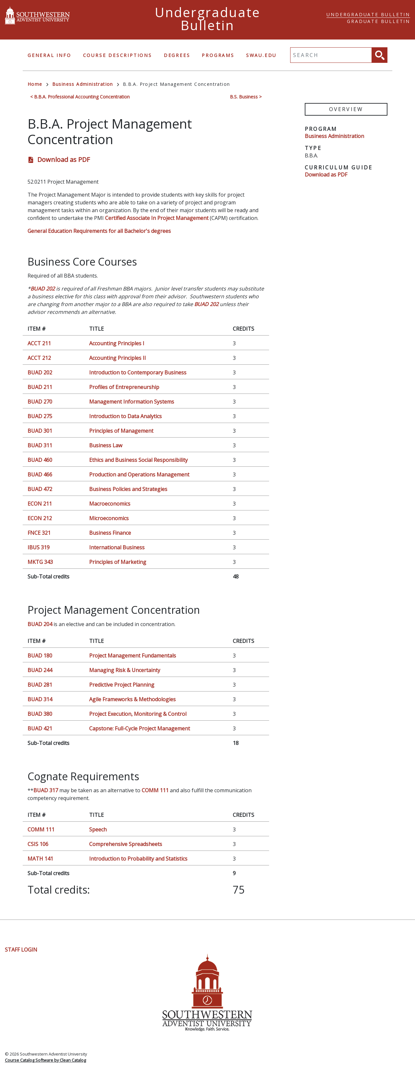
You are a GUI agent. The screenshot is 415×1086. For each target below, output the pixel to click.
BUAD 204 (40, 624)
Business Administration (85, 84)
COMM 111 (155, 790)
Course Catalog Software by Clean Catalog (45, 1060)
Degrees (177, 55)
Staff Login (21, 949)
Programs (218, 55)
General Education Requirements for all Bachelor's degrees (99, 230)
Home (38, 84)
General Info (49, 55)
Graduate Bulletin (378, 21)
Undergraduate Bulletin (368, 14)
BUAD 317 (45, 790)
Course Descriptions (117, 55)
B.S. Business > (246, 97)
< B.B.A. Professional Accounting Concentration (80, 97)
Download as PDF (63, 159)
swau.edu (261, 55)
